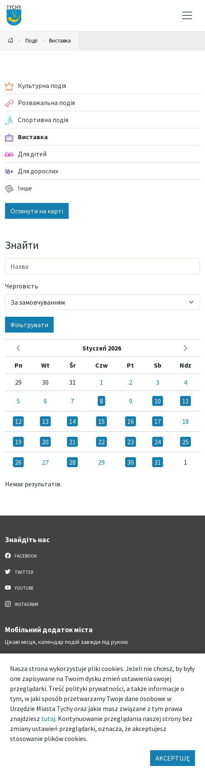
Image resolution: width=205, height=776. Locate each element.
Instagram (21, 604)
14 (72, 421)
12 (18, 421)
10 (157, 401)
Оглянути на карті (36, 211)
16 (130, 421)
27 (45, 462)
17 (157, 421)
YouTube (19, 587)
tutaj (48, 718)
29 (101, 462)
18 (185, 421)
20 (45, 442)
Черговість (21, 286)
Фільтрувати (29, 324)
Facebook (21, 555)
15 (101, 421)
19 (18, 442)
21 (72, 442)
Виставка (60, 40)
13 (45, 421)
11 (185, 401)
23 (130, 442)
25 (185, 442)
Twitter (19, 572)
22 (101, 442)
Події (31, 40)
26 (18, 462)
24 (157, 442)
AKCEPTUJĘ (173, 758)
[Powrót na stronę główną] (10, 40)
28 (72, 462)
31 (157, 462)
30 (130, 462)
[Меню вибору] (187, 15)
